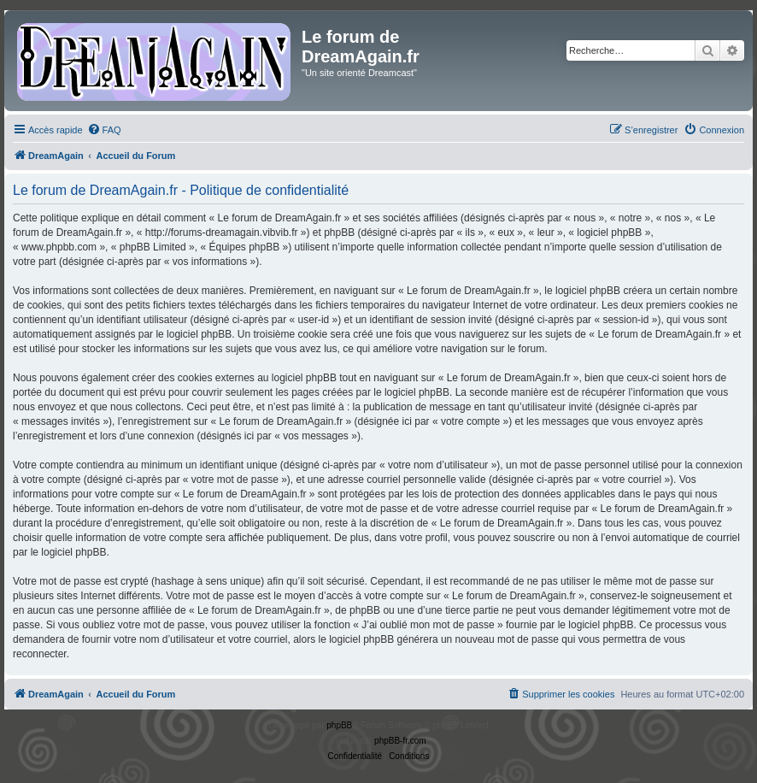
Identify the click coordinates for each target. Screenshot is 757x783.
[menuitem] (104, 130)
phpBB (339, 725)
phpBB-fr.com (400, 740)
